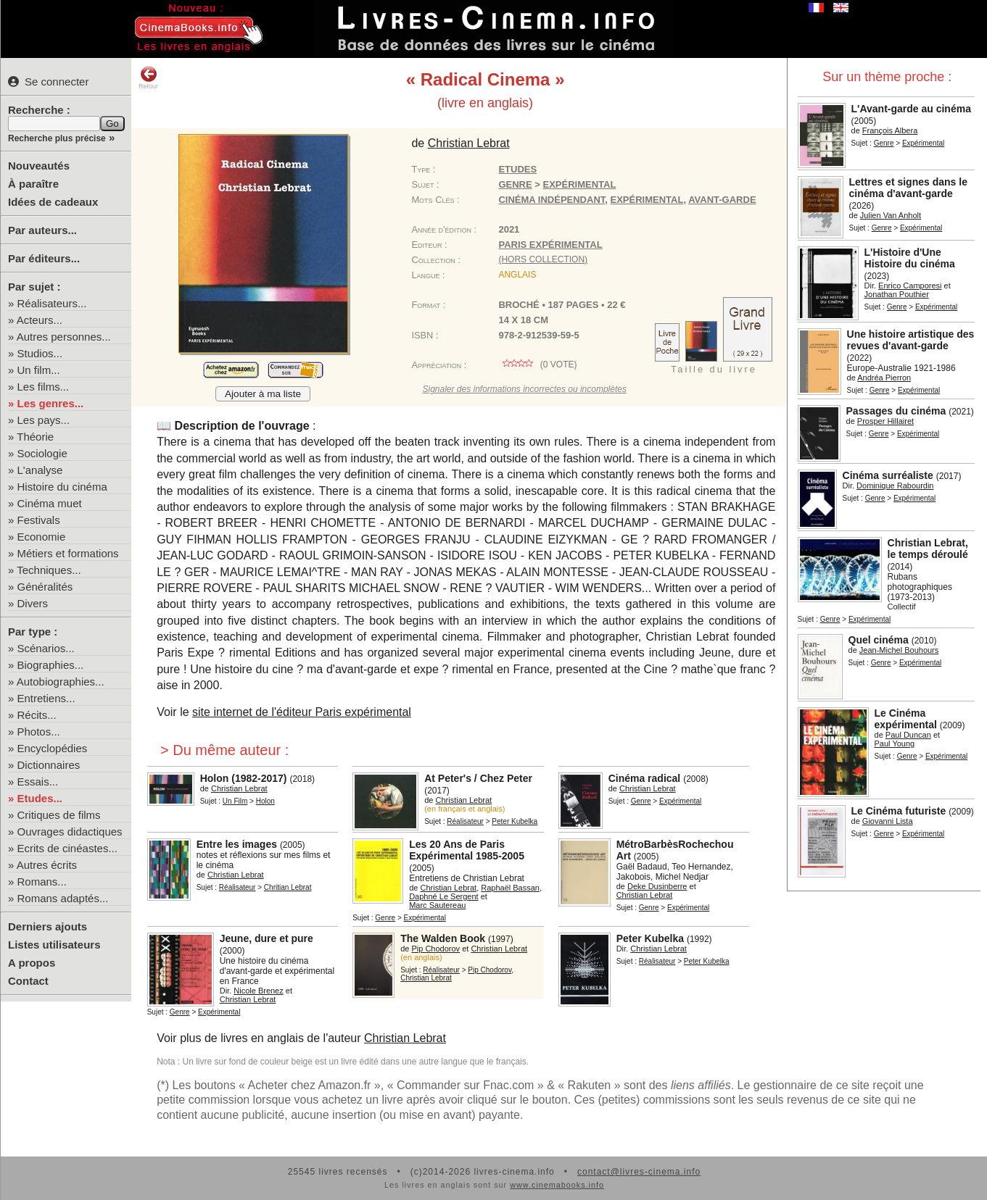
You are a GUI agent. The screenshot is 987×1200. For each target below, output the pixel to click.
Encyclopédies (52, 748)
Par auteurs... (42, 230)
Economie (41, 536)
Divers (33, 603)
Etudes (517, 169)
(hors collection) (542, 259)
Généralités (45, 586)
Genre (884, 143)
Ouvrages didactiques (70, 831)
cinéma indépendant (551, 199)
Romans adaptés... (63, 898)
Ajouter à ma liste (263, 393)
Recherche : (39, 110)
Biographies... (50, 665)
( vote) (537, 364)
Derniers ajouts (47, 926)
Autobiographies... (60, 681)
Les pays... (43, 420)
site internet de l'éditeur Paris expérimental (301, 712)
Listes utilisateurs (54, 944)
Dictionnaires (48, 765)
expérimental (647, 199)
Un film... (38, 370)
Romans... (42, 881)
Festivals (38, 520)
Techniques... (48, 570)
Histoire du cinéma (62, 486)
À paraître (33, 184)
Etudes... (40, 798)
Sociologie (42, 453)
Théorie (35, 436)
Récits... (37, 715)
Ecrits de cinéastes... (67, 848)
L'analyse (40, 470)
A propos (31, 963)
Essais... (38, 781)
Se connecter (48, 81)
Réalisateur (465, 821)
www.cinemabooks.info (557, 1184)
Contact (28, 981)
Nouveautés (39, 165)
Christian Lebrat (405, 1038)
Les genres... (50, 403)
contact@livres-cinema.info (639, 1172)
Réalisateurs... (52, 303)
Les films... (43, 386)
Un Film (235, 801)
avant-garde (722, 199)
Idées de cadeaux (53, 202)
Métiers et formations (68, 553)
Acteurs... (39, 320)
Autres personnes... (64, 336)
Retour (148, 77)
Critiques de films (59, 815)
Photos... (38, 731)
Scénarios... (46, 648)
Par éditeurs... (44, 258)
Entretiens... (46, 698)
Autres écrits (47, 865)
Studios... (40, 353)
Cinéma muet (49, 503)
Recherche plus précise (57, 138)
